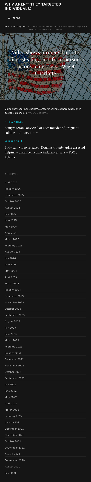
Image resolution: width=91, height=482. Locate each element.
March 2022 (12, 409)
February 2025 (13, 245)
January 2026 (13, 188)
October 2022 (13, 371)
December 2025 (14, 195)
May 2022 (11, 397)
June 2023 (11, 333)
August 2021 (12, 453)
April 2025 (11, 232)
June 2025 (11, 220)
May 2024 (11, 270)
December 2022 (14, 359)
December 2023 (14, 296)
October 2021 (13, 441)
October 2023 (13, 308)
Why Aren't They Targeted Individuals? (33, 6)
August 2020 (12, 466)
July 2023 (10, 327)
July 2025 (10, 214)
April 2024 (11, 277)
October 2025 (13, 201)
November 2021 (14, 435)
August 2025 (12, 207)
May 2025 (11, 226)
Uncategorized (19, 26)
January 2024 (13, 289)
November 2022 (14, 365)
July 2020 (10, 472)
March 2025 (12, 239)
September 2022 (15, 378)
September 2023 (15, 315)
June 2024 (11, 264)
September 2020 (15, 460)
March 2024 (12, 283)
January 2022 (13, 422)
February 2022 (13, 416)
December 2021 (14, 428)
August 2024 (12, 251)
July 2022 (10, 384)
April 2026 (11, 182)
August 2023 (12, 321)
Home (6, 26)
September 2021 (15, 447)
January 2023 (13, 352)
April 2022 (11, 403)
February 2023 (13, 346)
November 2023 (14, 302)
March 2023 (12, 340)
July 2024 (10, 258)
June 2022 (11, 390)
